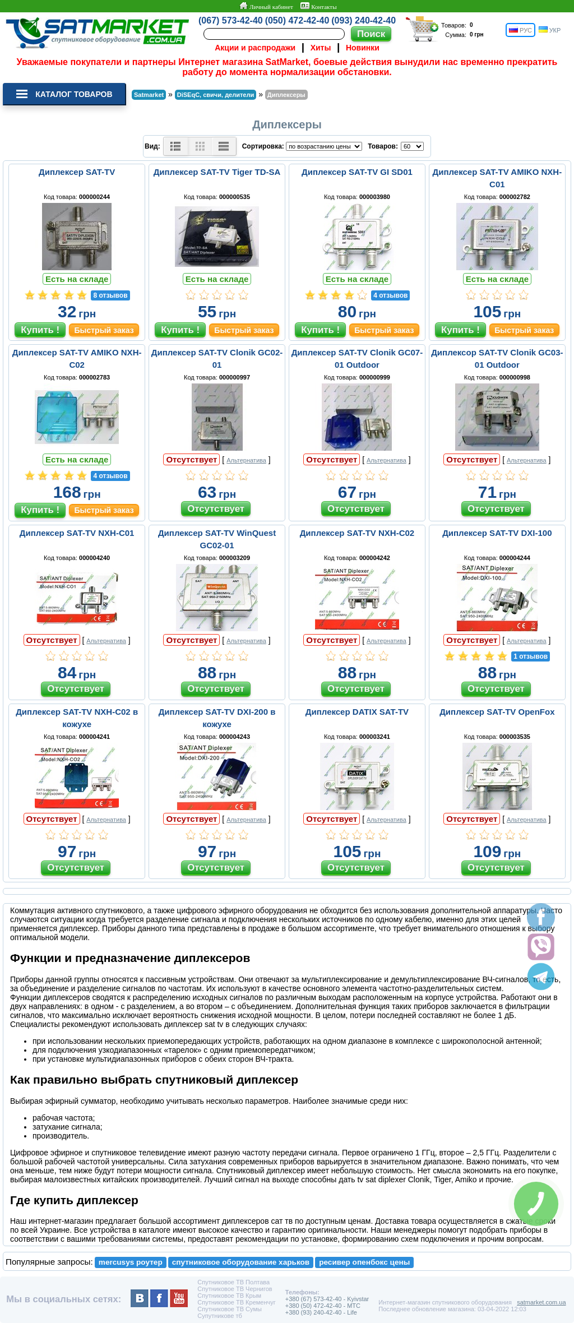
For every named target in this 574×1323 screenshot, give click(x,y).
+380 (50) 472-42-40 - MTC (322, 1305)
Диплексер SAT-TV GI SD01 (357, 172)
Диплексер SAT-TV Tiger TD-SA (217, 172)
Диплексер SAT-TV (77, 172)
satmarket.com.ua (541, 1302)
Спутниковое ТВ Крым (229, 1295)
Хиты (321, 47)
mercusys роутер (131, 1262)
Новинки (362, 47)
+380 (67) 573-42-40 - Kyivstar (327, 1299)
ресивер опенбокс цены (364, 1262)
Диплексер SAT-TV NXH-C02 (357, 533)
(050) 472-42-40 (297, 20)
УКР (550, 30)
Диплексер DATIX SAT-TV (357, 711)
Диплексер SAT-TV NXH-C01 (77, 533)
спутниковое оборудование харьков (240, 1262)
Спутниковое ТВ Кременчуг (236, 1302)
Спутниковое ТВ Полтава (233, 1282)
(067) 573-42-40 (230, 20)
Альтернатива (246, 460)
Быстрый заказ (103, 330)
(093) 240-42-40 (363, 20)
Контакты (318, 6)
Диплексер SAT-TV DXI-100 (497, 533)
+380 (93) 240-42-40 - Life (321, 1312)
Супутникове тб (219, 1315)
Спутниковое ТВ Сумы (229, 1309)
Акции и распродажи (255, 47)
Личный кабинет (266, 6)
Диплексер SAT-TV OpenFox (496, 711)
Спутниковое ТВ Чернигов (234, 1288)
